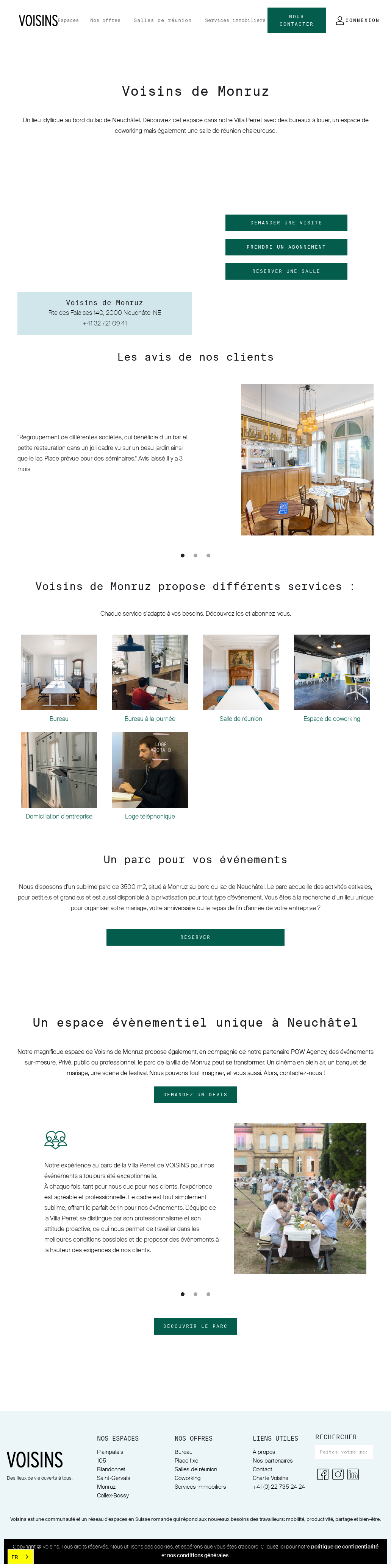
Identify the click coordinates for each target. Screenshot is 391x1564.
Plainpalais (110, 1452)
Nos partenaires (273, 1461)
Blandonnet (111, 1469)
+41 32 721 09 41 (105, 324)
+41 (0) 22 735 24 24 (279, 1487)
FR (15, 1557)
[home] (38, 20)
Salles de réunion (163, 20)
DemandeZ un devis (195, 1094)
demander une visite (286, 223)
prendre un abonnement (286, 247)
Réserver (195, 937)
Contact (262, 1469)
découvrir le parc (195, 1326)
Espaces (68, 20)
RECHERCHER (336, 1437)
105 (101, 1461)
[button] (68, 20)
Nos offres (105, 20)
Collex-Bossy (113, 1496)
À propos (264, 1452)
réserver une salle (286, 271)
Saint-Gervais (113, 1478)
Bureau (183, 1452)
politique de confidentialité (344, 1547)
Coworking (188, 1478)
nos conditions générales (197, 1555)
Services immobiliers (235, 20)
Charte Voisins (270, 1478)
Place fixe (186, 1461)
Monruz (106, 1487)
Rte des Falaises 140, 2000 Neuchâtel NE (104, 313)
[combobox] (21, 1556)
